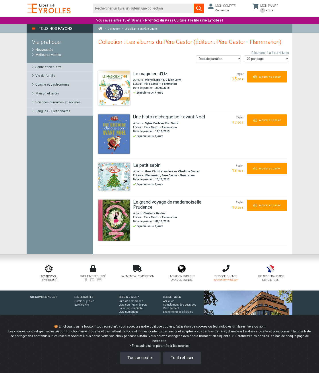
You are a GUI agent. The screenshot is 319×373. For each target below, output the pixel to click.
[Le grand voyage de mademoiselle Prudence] (114, 220)
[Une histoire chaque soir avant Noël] (114, 133)
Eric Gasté (171, 123)
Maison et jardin (45, 93)
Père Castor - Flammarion (160, 83)
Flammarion (152, 175)
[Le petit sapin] (114, 177)
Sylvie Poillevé (154, 123)
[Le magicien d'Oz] (114, 88)
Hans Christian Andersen (161, 171)
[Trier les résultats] (218, 58)
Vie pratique (46, 42)
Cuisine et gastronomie (50, 84)
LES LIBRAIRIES (83, 296)
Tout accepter (140, 357)
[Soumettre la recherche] (199, 8)
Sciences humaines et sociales (56, 102)
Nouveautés (42, 50)
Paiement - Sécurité (131, 308)
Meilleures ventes (46, 55)
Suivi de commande (131, 301)
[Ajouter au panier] (267, 76)
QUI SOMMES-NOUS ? (43, 296)
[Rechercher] (143, 8)
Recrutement (171, 308)
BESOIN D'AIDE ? (129, 296)
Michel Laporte (154, 79)
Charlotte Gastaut (189, 171)
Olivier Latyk (173, 79)
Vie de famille (43, 76)
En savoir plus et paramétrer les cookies (160, 346)
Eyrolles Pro (81, 304)
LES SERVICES (172, 296)
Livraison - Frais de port (133, 304)
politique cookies (162, 326)
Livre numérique (128, 311)
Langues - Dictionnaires (51, 111)
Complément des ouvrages (179, 304)
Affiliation (168, 301)
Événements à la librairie (178, 311)
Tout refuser (182, 357)
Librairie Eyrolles (84, 301)
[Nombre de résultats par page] (266, 58)
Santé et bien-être (47, 67)
